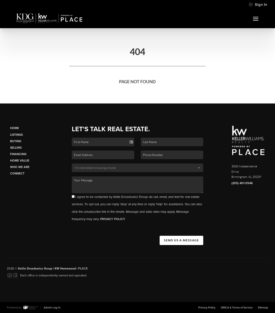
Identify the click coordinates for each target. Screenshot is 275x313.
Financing (18, 154)
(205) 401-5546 (242, 183)
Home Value (19, 160)
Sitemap (263, 307)
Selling (16, 148)
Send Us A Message (181, 240)
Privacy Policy (206, 307)
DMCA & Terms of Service (237, 307)
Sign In (258, 4)
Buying (15, 141)
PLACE (83, 269)
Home (14, 128)
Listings (16, 135)
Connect (17, 173)
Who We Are (19, 167)
